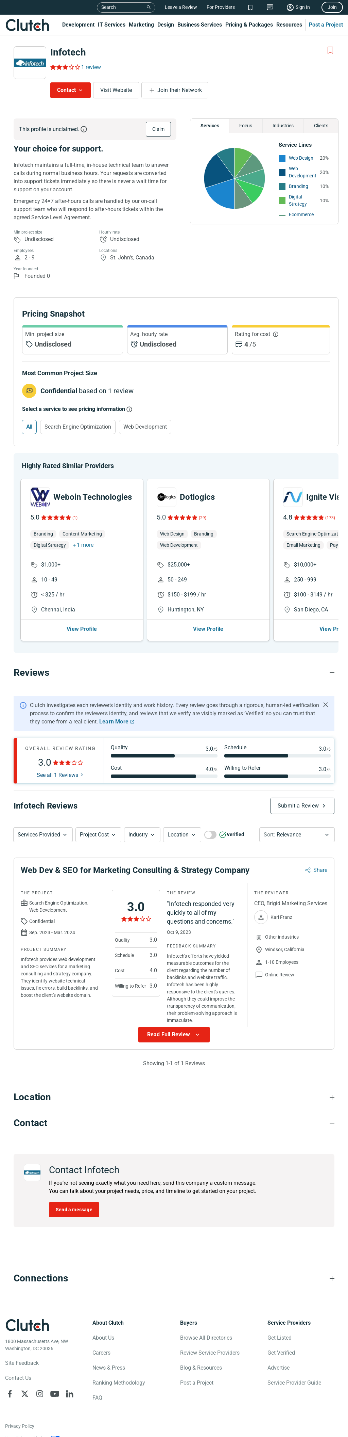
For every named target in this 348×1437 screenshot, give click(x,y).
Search (108, 7)
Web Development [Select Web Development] (145, 427)
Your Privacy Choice (26, 1420)
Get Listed (279, 1320)
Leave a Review (181, 7)
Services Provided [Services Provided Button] (39, 817)
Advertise (278, 1350)
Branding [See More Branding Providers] (298, 186)
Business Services (199, 24)
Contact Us (18, 1360)
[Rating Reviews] (65, 67)
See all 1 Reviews (57, 757)
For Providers (221, 7)
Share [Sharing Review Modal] (320, 852)
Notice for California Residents (37, 1433)
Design (165, 24)
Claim (158, 129)
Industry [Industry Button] (138, 817)
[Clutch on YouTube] (54, 1376)
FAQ (97, 1380)
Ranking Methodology (118, 1365)
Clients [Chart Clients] (321, 125)
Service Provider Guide (294, 1365)
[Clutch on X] (25, 1376)
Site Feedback (22, 1345)
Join (332, 7)
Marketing (141, 24)
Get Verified (281, 1335)
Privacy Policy (19, 1408)
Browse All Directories (206, 1320)
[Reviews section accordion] (174, 655)
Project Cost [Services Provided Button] (94, 817)
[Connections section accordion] (174, 1261)
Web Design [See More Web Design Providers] (301, 158)
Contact (66, 90)
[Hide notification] (325, 687)
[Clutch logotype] (27, 1307)
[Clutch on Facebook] (10, 1376)
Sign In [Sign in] (303, 7)
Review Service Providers (210, 1335)
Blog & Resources (201, 1350)
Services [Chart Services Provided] (210, 125)
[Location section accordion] (174, 1079)
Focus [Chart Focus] (245, 125)
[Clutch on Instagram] (40, 1376)
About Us (103, 1320)
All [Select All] (29, 427)
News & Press (108, 1350)
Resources (289, 24)
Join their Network (179, 90)
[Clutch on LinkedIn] (69, 1376)
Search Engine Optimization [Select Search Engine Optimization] (78, 427)
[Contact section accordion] (174, 1105)
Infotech (68, 52)
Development (78, 24)
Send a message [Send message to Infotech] (74, 1192)
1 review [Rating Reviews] (91, 67)
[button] (43, 817)
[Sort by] (297, 817)
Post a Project (326, 24)
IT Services (111, 24)
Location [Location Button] (178, 817)
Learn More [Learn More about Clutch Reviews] (113, 704)
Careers (101, 1335)
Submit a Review (298, 788)
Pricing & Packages (249, 24)
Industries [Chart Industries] (283, 125)
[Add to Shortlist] (330, 50)
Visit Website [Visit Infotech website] (116, 90)
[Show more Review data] (174, 1017)
